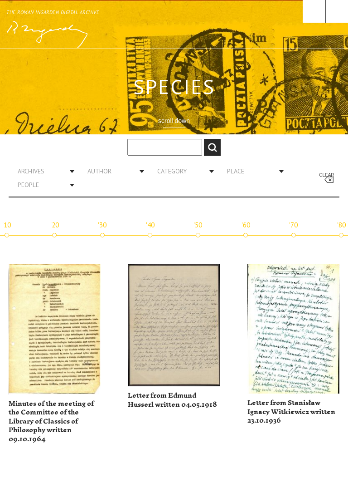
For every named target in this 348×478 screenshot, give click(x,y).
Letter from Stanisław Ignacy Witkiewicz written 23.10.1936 (291, 412)
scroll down (174, 120)
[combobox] (43, 171)
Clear (326, 174)
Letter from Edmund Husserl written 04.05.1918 (172, 400)
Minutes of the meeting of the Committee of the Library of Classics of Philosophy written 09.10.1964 (51, 421)
